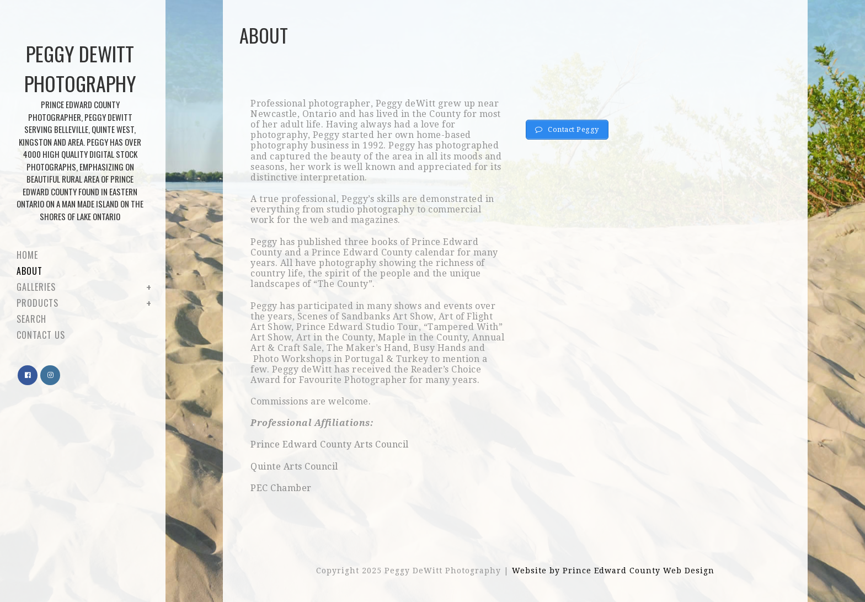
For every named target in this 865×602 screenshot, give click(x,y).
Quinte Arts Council (294, 466)
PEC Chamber (281, 488)
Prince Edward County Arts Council (329, 444)
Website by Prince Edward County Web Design (613, 570)
